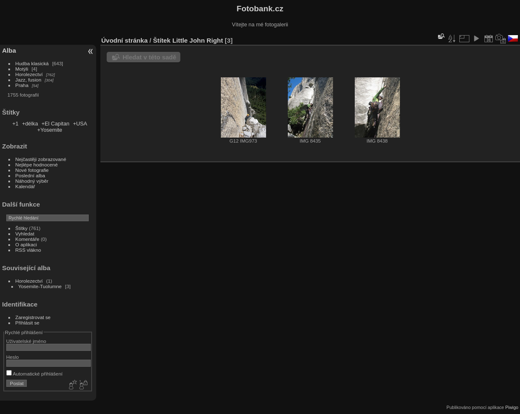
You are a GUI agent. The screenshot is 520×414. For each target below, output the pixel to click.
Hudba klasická (32, 63)
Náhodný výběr (32, 181)
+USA (80, 123)
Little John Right (197, 40)
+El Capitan (55, 123)
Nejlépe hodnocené (36, 164)
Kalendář (25, 186)
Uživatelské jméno (26, 341)
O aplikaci (26, 244)
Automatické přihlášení (34, 373)
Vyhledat (24, 233)
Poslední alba (30, 175)
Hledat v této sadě (149, 57)
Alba (9, 50)
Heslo (12, 357)
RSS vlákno (28, 250)
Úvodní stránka (124, 40)
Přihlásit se (27, 322)
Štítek (162, 40)
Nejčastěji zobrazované (41, 159)
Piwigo (511, 407)
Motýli (21, 69)
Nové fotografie (32, 170)
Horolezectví (29, 74)
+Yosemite (49, 130)
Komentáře (27, 239)
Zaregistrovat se (33, 317)
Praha (21, 85)
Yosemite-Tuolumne (40, 286)
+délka (30, 123)
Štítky (21, 228)
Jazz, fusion (28, 79)
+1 (16, 123)
